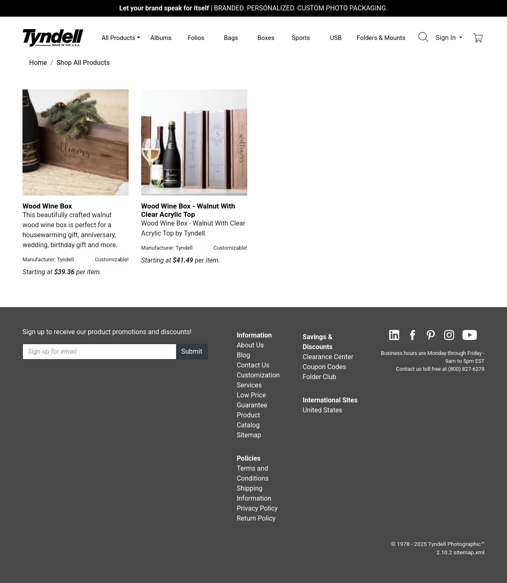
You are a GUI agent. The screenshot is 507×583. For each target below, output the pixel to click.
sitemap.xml (469, 552)
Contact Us (253, 365)
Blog (243, 355)
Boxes (265, 38)
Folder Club (319, 377)
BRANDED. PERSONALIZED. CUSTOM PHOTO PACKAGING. (253, 8)
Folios (196, 38)
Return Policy (256, 518)
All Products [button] (118, 38)
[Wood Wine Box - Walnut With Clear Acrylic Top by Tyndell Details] (194, 142)
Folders (381, 38)
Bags (231, 38)
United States (322, 410)
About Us (250, 345)
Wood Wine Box (47, 206)
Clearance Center (328, 357)
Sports (301, 38)
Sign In (446, 38)
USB (336, 38)
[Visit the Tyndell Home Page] (52, 37)
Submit (191, 351)
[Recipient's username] (99, 352)
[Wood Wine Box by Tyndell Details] (75, 142)
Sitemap (249, 435)
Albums (160, 38)
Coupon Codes (324, 367)
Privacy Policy (257, 508)
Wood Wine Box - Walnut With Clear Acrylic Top (188, 210)
